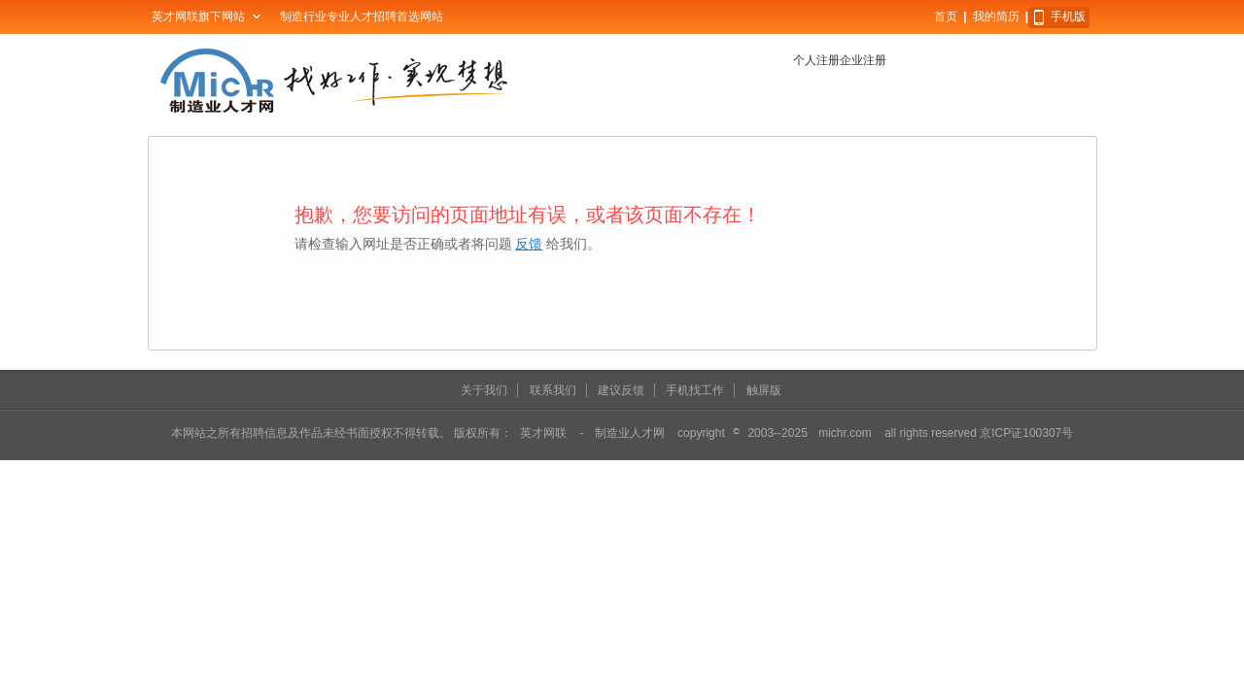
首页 (945, 16)
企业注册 (863, 60)
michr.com (845, 433)
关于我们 (484, 390)
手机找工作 (695, 390)
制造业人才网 (630, 433)
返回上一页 (355, 296)
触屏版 (763, 390)
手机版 (1068, 16)
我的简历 (996, 16)
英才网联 (543, 433)
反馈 (528, 243)
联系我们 (553, 390)
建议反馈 (621, 390)
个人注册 (816, 60)
